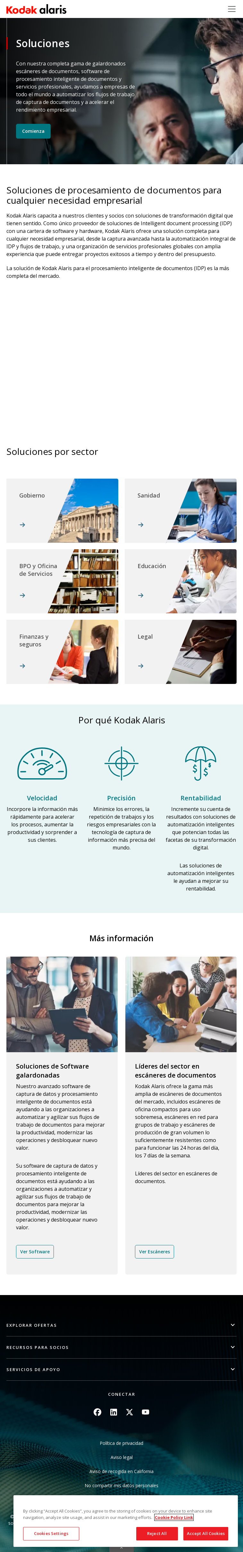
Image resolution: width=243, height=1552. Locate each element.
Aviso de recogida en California (121, 1471)
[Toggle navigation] (232, 9)
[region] (125, 1521)
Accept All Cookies (206, 1533)
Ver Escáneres (154, 1252)
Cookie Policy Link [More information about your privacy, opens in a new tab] (174, 1517)
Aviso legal (122, 1457)
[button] (121, 1325)
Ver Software (35, 1252)
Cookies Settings (51, 1533)
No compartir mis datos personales (121, 1485)
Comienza (33, 131)
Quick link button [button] (121, 1547)
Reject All (157, 1533)
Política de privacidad (121, 1443)
